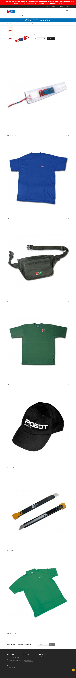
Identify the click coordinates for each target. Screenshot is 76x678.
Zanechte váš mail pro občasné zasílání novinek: (21, 644)
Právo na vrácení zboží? (28, 659)
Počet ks (35, 38)
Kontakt (21, 15)
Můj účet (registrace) (43, 656)
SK (49, 6)
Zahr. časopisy (31, 13)
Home (66, 10)
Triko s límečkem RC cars (12, 633)
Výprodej (48, 13)
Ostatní (43, 13)
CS (47, 6)
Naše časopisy (22, 13)
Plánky (38, 13)
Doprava (25, 657)
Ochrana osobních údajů (28, 661)
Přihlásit (61, 6)
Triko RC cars (10, 384)
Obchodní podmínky (27, 660)
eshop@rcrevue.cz (13, 664)
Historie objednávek (43, 657)
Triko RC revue (10, 218)
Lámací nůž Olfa (10, 550)
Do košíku (50, 38)
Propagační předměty (20, 23)
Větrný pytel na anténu (11, 135)
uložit (51, 644)
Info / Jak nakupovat (58, 13)
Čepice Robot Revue (11, 467)
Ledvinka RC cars (10, 301)
